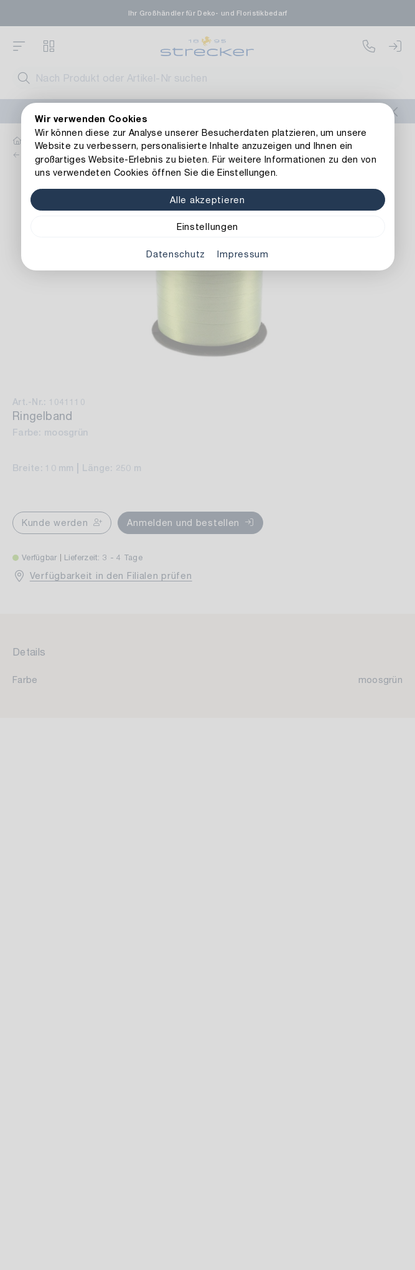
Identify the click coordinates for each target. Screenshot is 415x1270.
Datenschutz (175, 254)
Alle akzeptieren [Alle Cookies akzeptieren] (207, 199)
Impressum (242, 254)
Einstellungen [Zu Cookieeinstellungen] (207, 226)
